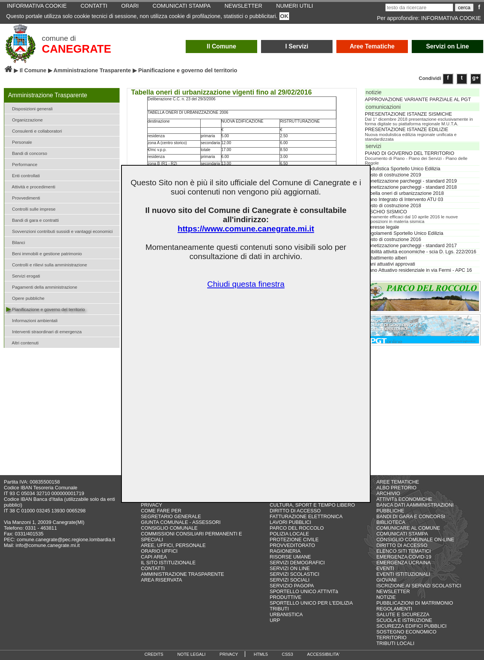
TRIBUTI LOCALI (395, 643)
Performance (21, 164)
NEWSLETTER (393, 591)
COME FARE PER (161, 511)
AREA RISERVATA (161, 580)
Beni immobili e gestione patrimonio (44, 253)
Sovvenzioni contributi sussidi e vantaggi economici (59, 231)
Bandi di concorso (26, 153)
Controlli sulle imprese (30, 208)
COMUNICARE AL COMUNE (408, 528)
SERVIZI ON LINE (289, 568)
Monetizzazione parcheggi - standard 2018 (411, 187)
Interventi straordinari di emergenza (43, 331)
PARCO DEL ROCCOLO (296, 528)
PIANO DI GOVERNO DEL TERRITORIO (409, 153)
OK (284, 16)
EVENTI (385, 568)
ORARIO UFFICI (159, 551)
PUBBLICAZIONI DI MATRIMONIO (414, 603)
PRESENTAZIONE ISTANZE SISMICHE (408, 114)
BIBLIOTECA (390, 522)
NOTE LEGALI (191, 654)
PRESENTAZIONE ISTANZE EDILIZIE (406, 129)
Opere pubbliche (25, 297)
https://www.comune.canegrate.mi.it (246, 228)
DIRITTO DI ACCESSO (295, 511)
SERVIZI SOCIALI (289, 580)
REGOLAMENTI (394, 609)
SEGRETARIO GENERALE (171, 516)
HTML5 (261, 654)
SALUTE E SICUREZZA (402, 614)
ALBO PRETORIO (396, 487)
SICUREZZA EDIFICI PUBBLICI (411, 626)
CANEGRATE (76, 49)
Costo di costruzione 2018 (393, 205)
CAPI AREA (154, 557)
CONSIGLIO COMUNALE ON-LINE (415, 539)
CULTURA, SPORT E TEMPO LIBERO (312, 505)
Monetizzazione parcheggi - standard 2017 (411, 245)
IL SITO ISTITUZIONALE (168, 562)
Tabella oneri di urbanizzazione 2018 (404, 193)
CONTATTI (153, 568)
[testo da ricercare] (419, 7)
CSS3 (287, 654)
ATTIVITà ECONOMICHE (404, 499)
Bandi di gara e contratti (32, 219)
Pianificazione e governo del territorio (45, 309)
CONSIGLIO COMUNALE (169, 528)
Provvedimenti (23, 197)
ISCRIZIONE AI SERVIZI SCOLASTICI (418, 586)
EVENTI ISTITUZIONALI (403, 574)
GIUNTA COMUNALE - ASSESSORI (180, 522)
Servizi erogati (23, 275)
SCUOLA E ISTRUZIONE (404, 620)
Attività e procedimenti (30, 186)
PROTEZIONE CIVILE (293, 539)
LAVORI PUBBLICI (290, 522)
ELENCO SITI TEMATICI (403, 551)
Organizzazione (24, 119)
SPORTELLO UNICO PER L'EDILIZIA (311, 603)
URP (274, 620)
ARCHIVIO (388, 493)
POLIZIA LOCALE (289, 534)
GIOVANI (386, 580)
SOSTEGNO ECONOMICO (406, 632)
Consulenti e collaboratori (34, 130)
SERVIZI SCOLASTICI (294, 574)
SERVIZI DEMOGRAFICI (296, 562)
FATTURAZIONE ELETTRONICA (306, 516)
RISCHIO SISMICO (386, 211)
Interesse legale (382, 227)
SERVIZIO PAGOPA (291, 586)
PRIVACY (151, 505)
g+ (475, 78)
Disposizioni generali (29, 108)
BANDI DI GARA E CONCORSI (410, 516)
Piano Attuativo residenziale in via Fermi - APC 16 (418, 270)
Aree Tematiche (372, 46)
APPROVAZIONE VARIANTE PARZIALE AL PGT (418, 99)
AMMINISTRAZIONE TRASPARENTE (182, 574)
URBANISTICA (286, 614)
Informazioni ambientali (32, 320)
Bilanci (15, 242)
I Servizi (296, 46)
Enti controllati (23, 175)
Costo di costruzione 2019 (393, 175)
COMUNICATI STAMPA (402, 534)
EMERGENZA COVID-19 (403, 557)
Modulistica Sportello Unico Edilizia (402, 168)
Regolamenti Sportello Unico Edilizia (404, 233)
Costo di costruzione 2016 (393, 239)
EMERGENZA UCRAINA (403, 562)
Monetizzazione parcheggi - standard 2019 (411, 181)
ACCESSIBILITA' (323, 654)
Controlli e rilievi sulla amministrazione (46, 264)
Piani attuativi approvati (390, 264)
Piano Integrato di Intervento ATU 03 (404, 199)
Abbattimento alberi (386, 258)
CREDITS (154, 654)
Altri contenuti (22, 342)
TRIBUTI (279, 609)
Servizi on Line (447, 46)
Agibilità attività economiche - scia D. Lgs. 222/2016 (420, 251)
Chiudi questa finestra (245, 283)
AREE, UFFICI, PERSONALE (173, 545)
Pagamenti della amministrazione (41, 286)
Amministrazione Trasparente (92, 70)
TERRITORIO (391, 637)
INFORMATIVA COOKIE (451, 18)
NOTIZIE (386, 597)
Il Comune (221, 46)
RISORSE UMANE (290, 557)
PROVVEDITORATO (292, 545)
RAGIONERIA (284, 551)
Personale (19, 141)
